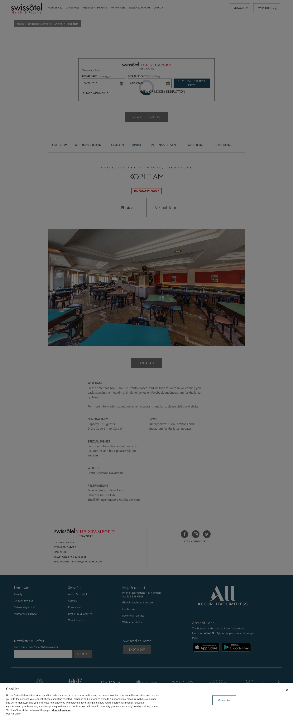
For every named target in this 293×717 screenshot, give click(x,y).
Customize (224, 700)
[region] (146, 700)
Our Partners (13, 713)
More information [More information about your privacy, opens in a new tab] (61, 710)
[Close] (287, 690)
